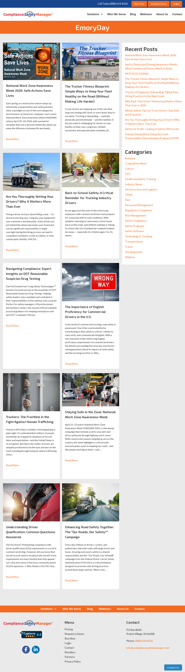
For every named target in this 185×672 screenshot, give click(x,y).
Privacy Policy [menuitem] (73, 661)
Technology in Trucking (138, 236)
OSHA (128, 194)
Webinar (130, 257)
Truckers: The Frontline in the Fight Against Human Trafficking (30, 421)
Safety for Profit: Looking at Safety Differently (152, 129)
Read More (14, 139)
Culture (129, 168)
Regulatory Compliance (138, 210)
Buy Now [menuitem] (70, 638)
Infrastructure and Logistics (141, 189)
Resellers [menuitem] (70, 652)
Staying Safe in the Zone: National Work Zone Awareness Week (86, 417)
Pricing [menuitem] (69, 629)
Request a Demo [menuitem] (74, 633)
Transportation (134, 241)
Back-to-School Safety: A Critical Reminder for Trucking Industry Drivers (90, 197)
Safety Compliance (136, 220)
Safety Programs (134, 225)
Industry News (133, 184)
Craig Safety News (136, 163)
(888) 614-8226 (144, 640)
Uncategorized (133, 251)
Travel (128, 246)
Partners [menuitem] (70, 656)
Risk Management (135, 215)
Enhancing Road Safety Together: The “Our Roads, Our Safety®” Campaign (90, 532)
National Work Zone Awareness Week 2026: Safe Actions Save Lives (29, 90)
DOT (128, 173)
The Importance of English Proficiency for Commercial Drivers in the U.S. (87, 311)
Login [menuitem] (68, 643)
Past (127, 199)
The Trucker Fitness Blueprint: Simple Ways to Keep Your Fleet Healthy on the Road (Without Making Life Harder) (152, 82)
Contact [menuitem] (69, 647)
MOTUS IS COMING (137, 73)
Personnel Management (139, 205)
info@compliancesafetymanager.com (147, 647)
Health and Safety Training (140, 179)
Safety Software (134, 231)
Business (130, 158)
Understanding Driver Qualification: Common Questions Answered (25, 532)
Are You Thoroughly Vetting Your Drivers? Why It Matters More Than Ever (30, 201)
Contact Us (173, 667)
